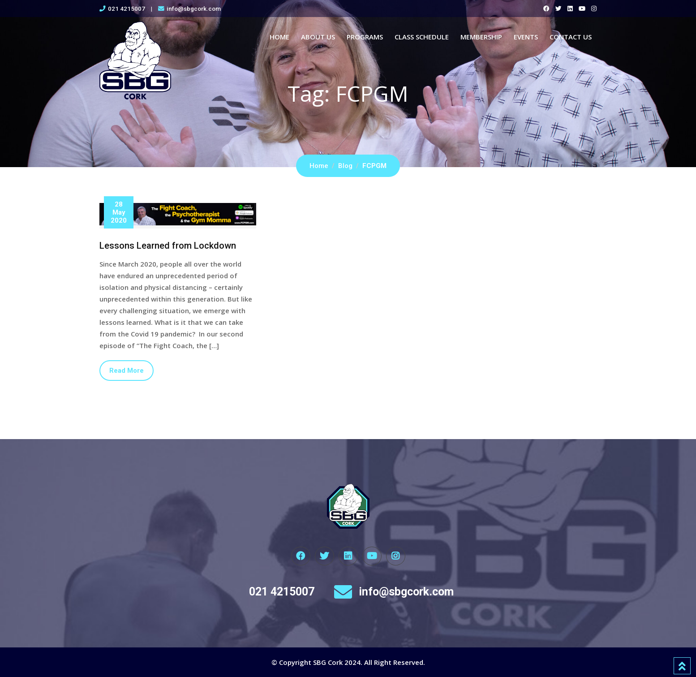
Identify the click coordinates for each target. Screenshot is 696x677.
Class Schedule (422, 36)
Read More (126, 371)
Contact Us (571, 36)
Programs (365, 36)
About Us (318, 36)
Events (526, 36)
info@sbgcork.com (194, 8)
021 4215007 (126, 8)
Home (279, 36)
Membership (481, 36)
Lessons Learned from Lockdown (167, 245)
